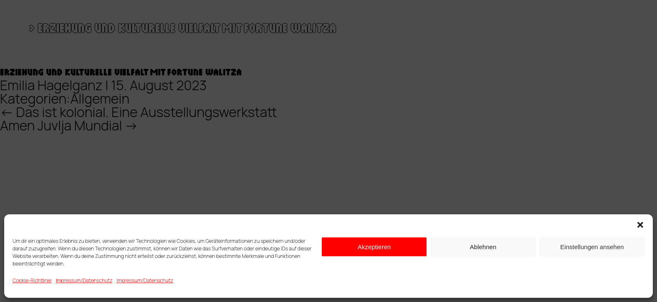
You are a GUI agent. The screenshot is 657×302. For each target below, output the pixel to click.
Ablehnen (483, 246)
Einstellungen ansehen (592, 246)
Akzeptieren (374, 246)
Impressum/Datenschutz (84, 280)
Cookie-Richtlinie (32, 280)
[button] (640, 225)
